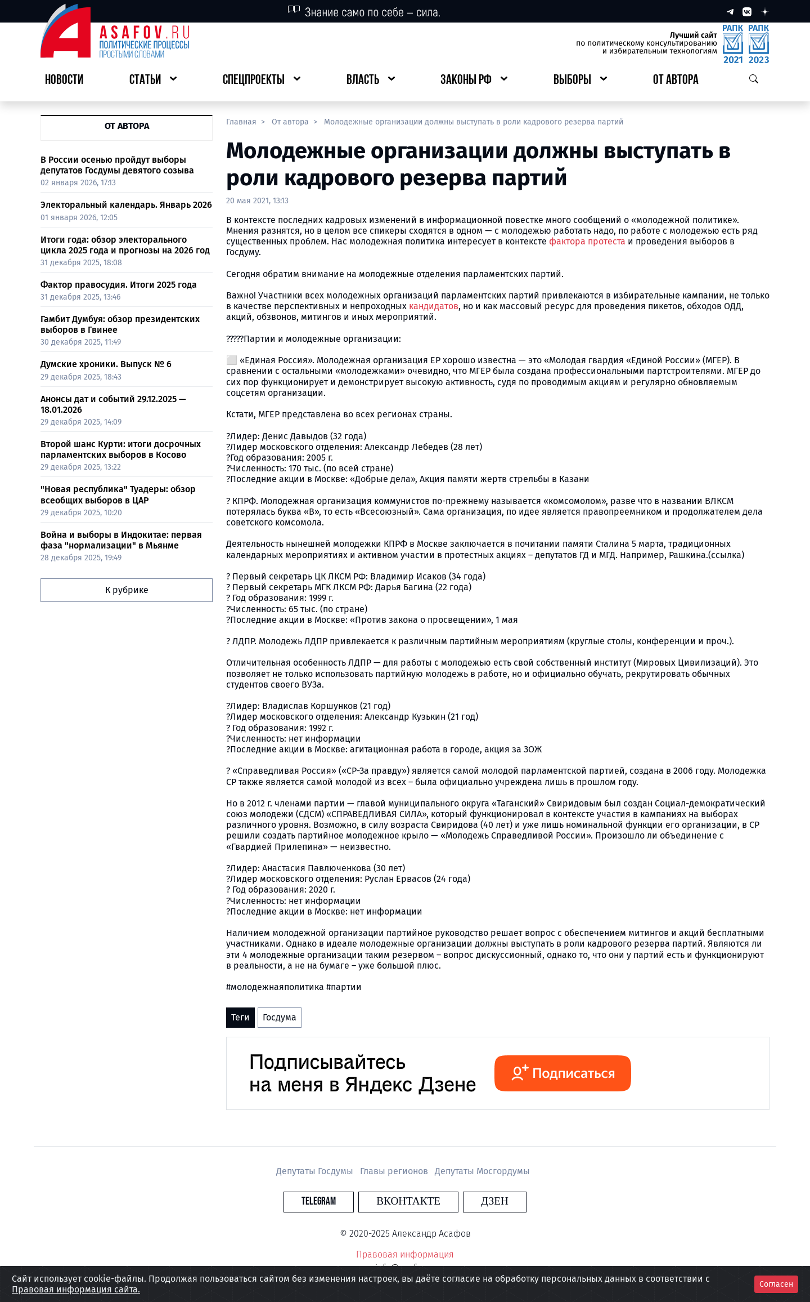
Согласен (776, 1284)
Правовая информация (405, 1254)
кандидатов (433, 306)
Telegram (340, 1201)
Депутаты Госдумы (316, 1171)
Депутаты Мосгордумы (482, 1171)
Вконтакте (408, 1201)
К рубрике (126, 590)
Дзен (473, 1201)
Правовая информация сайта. (76, 1289)
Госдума (279, 1017)
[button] (153, 81)
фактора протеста (587, 241)
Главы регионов (395, 1171)
